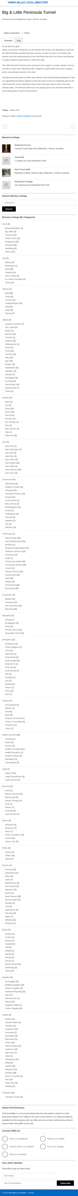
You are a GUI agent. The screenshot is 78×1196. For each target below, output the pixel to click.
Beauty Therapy (12, 800)
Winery (8, 251)
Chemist (8, 337)
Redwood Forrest (23, 145)
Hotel (7, 306)
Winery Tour (10, 841)
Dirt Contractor (11, 605)
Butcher (8, 334)
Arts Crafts (9, 327)
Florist (7, 347)
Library (8, 852)
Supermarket (10, 388)
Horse (7, 412)
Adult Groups (11, 538)
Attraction (9, 824)
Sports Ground (11, 964)
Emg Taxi (9, 667)
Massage (9, 759)
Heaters (8, 364)
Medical (8, 684)
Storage (8, 903)
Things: (5, 110)
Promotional (10, 585)
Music (7, 626)
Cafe (7, 269)
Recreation (10, 588)
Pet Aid (8, 415)
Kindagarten (10, 623)
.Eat (4, 258)
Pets (7, 425)
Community (7, 533)
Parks (13, 116)
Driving (8, 619)
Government (10, 575)
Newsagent (10, 377)
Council (8, 568)
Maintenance (10, 883)
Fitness (8, 807)
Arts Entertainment (13, 541)
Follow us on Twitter (52, 1138)
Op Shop (9, 381)
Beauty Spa (10, 797)
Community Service (13, 565)
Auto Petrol (10, 459)
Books (8, 330)
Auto (4, 442)
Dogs (7, 408)
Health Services (9, 735)
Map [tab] (19, 40)
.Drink (4, 224)
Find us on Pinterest (14, 1154)
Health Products (12, 756)
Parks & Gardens (24, 116)
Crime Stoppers (12, 647)
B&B (7, 293)
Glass (7, 876)
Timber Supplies (12, 1008)
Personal (6, 786)
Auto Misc (9, 456)
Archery (8, 934)
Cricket (8, 937)
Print (27, 33)
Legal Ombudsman (13, 776)
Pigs (7, 432)
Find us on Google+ (52, 1146)
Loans (7, 728)
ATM (7, 711)
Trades (5, 1015)
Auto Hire (9, 453)
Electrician (9, 1039)
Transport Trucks (12, 1097)
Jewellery (9, 371)
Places (5, 820)
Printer (8, 510)
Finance (5, 700)
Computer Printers (13, 493)
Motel (7, 310)
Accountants (10, 705)
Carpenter (9, 1029)
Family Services (12, 571)
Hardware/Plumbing (13, 991)
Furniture (9, 354)
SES (7, 694)
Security (8, 517)
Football (8, 944)
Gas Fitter (9, 1052)
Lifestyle (8, 374)
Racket (8, 957)
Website (8, 527)
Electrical (9, 609)
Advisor (8, 708)
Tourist (39, 116)
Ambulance (10, 644)
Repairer (9, 889)
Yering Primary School (5, 126)
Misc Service (10, 504)
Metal (7, 1062)
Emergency (7, 639)
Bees (7, 402)
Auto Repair (10, 463)
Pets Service (10, 428)
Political (8, 581)
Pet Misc (9, 418)
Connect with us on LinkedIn (18, 1146)
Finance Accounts (13, 718)
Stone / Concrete (12, 1076)
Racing (8, 954)
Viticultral (9, 913)
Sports (5, 929)
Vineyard (9, 245)
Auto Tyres (9, 473)
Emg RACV (10, 664)
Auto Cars (9, 446)
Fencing (8, 869)
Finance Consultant (13, 721)
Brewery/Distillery (12, 228)
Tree (7, 906)
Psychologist (10, 762)
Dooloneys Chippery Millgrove (73, 126)
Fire (6, 674)
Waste (8, 859)
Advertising (10, 483)
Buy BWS (9, 231)
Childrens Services (13, 551)
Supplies (9, 520)
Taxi (7, 524)
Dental (8, 742)
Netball (8, 950)
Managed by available (17, 1193)
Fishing (8, 940)
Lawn (7, 879)
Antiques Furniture (13, 324)
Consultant (9, 1036)
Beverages (9, 265)
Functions (9, 235)
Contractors (7, 595)
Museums (9, 828)
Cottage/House (11, 303)
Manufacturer (11, 998)
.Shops (5, 320)
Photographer (11, 507)
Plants (8, 1001)
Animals (5, 397)
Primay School (11, 630)
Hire (7, 995)
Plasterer (9, 1069)
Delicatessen (10, 344)
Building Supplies (12, 985)
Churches (9, 554)
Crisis (7, 650)
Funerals (9, 810)
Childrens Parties (12, 487)
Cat (6, 405)
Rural (7, 893)
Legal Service (11, 780)
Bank (7, 715)
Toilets (8, 855)
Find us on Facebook (14, 1138)
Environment (10, 670)
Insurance (9, 725)
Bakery (8, 262)
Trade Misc (10, 1083)
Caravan (8, 300)
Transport (6, 1092)
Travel (7, 391)
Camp (7, 296)
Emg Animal (10, 657)
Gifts (7, 357)
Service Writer (11, 899)
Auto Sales (10, 466)
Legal (4, 769)
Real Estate (10, 384)
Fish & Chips (10, 276)
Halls (7, 578)
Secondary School (13, 633)
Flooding (9, 677)
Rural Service (11, 896)
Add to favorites (12, 33)
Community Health (13, 561)
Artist (7, 790)
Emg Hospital (11, 660)
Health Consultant (13, 749)
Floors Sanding (11, 1046)
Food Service (11, 500)
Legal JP (9, 773)
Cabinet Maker (11, 1022)
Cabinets (9, 1025)
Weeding (9, 920)
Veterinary (9, 435)
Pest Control (10, 886)
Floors (8, 1042)
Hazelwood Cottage (24, 181)
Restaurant (10, 241)
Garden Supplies (12, 988)
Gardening (9, 873)
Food (7, 351)
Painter (8, 1066)
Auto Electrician (12, 449)
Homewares (10, 367)
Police (7, 691)
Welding (8, 1086)
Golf (7, 947)
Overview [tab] (8, 40)
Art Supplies (10, 981)
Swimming (9, 967)
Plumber (8, 1073)
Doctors (8, 745)
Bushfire (8, 544)
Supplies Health (12, 1005)
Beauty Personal (12, 794)
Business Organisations (15, 548)
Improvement (11, 814)
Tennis (8, 971)
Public (4, 848)
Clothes (8, 341)
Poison (8, 687)
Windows (9, 923)
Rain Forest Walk (22, 169)
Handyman (10, 1059)
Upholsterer (10, 910)
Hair (7, 361)
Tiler (7, 1079)
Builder (8, 599)
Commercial (7, 479)
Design (8, 497)
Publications (10, 514)
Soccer (8, 961)
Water (7, 916)
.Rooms (5, 289)
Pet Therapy (10, 422)
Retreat (8, 313)
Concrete (9, 602)
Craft (7, 804)
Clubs (7, 558)
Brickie (8, 1019)
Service (5, 865)
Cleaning (9, 490)
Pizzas (8, 282)
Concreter (9, 1032)
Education (6, 615)
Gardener (9, 1049)
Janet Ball (19, 157)
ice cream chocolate (14, 279)
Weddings (9, 248)
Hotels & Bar (10, 238)
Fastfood (9, 272)
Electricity (9, 654)
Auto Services (11, 469)
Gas (7, 680)
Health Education (12, 752)
